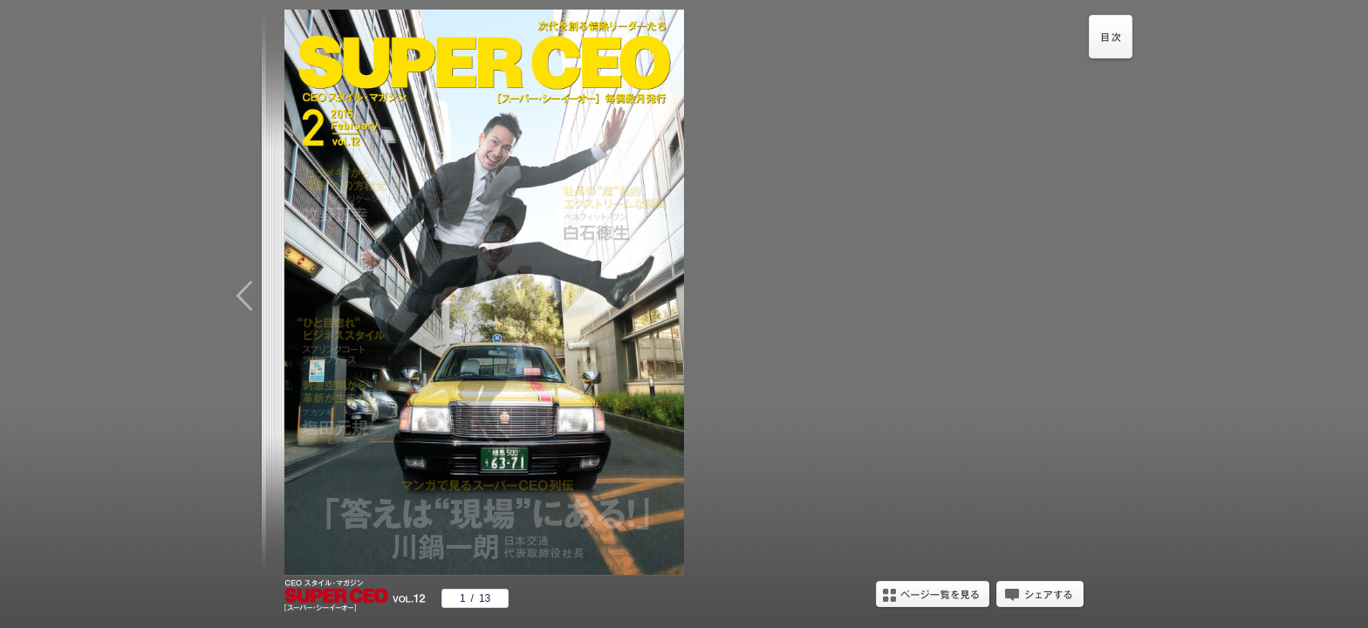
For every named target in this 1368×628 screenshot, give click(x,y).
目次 (1111, 39)
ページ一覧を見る (932, 595)
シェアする (1040, 595)
